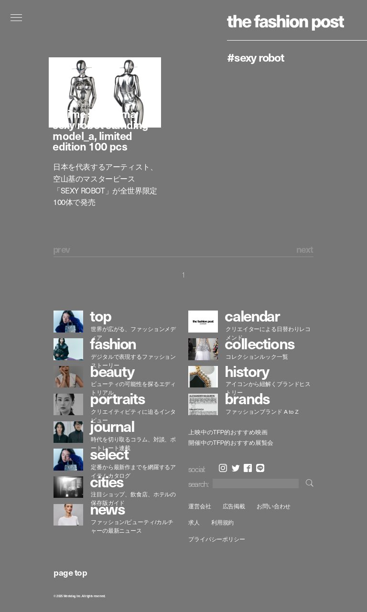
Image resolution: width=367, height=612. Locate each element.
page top (70, 572)
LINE (260, 468)
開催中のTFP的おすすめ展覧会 (230, 443)
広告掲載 (234, 506)
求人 (194, 522)
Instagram (222, 468)
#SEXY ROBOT (255, 56)
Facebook (248, 468)
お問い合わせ (274, 506)
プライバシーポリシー (216, 539)
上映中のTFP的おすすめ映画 (227, 432)
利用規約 (222, 522)
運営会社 (199, 506)
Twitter (236, 468)
